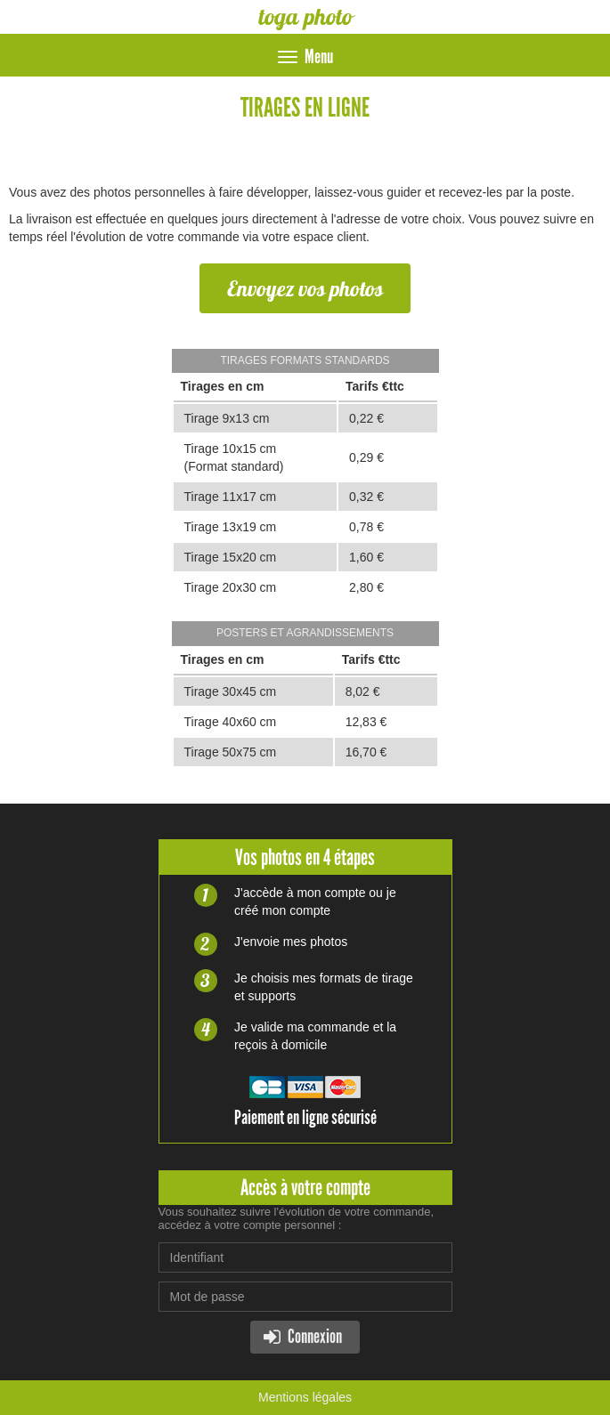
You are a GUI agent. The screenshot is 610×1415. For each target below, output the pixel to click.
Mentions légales (305, 1397)
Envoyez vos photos (305, 288)
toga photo (305, 16)
